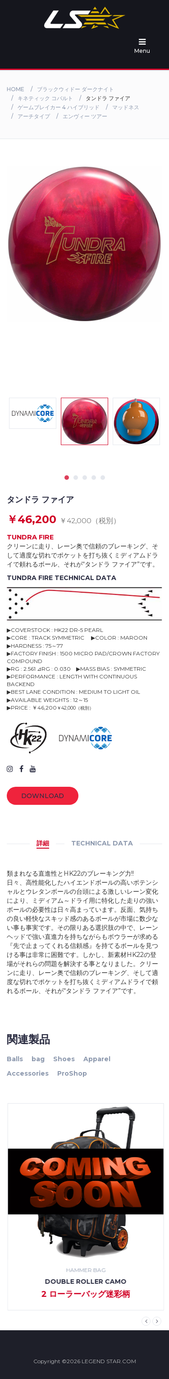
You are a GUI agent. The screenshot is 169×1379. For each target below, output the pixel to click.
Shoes (64, 1059)
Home (15, 89)
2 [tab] (75, 477)
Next (156, 1321)
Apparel (96, 1059)
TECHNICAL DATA (102, 843)
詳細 (43, 843)
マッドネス (125, 107)
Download (42, 796)
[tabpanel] (84, 421)
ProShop (72, 1073)
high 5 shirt (85, 1281)
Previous (146, 1321)
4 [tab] (93, 477)
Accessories (28, 1073)
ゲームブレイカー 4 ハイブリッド (59, 107)
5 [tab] (102, 477)
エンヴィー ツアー (85, 116)
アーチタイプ (34, 116)
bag (38, 1059)
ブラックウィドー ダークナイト (75, 89)
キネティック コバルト (45, 98)
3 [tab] (84, 477)
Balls (15, 1059)
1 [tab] (66, 477)
